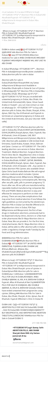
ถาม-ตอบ (20, 12)
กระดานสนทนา (8, 12)
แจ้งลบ (43, 45)
